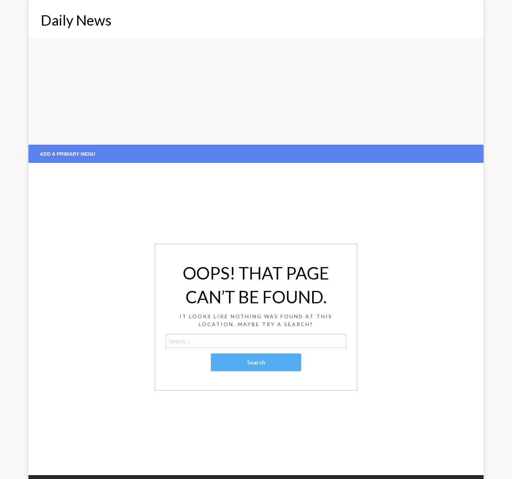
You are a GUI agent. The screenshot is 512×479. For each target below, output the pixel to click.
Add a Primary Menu (67, 154)
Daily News (76, 20)
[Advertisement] (256, 91)
